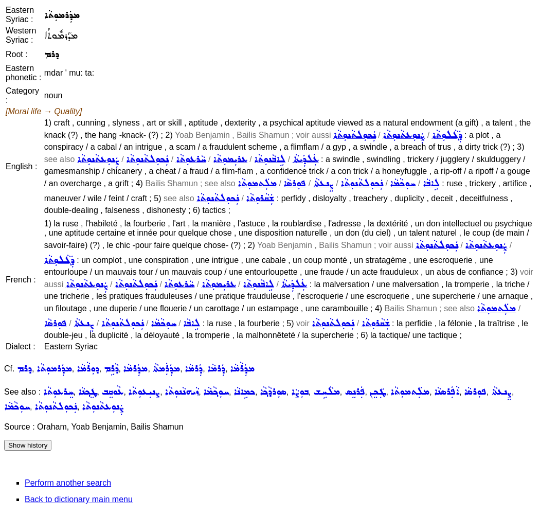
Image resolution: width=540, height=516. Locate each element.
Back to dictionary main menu (79, 499)
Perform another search (68, 482)
